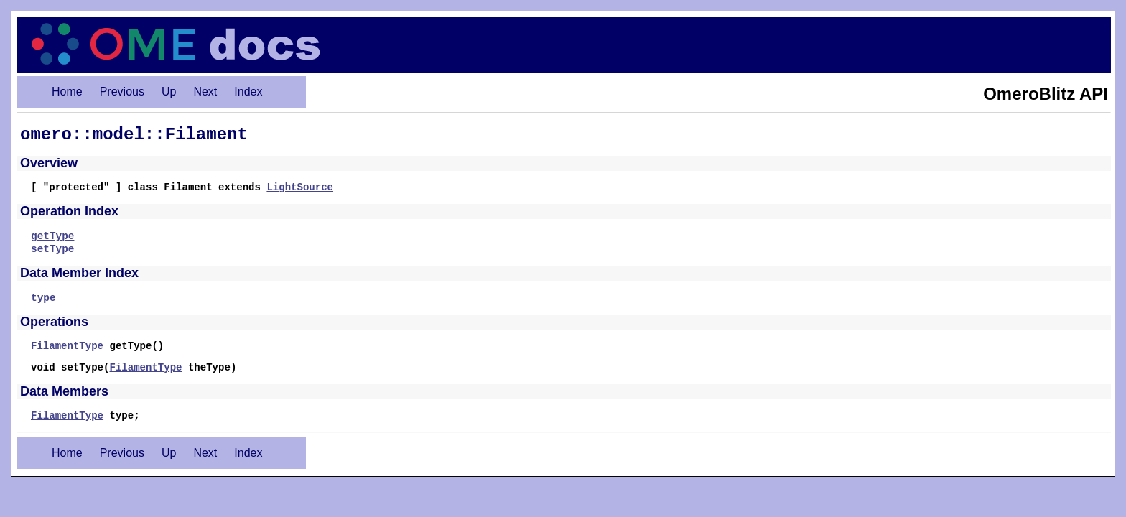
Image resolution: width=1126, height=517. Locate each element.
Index (248, 91)
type (43, 298)
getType (52, 236)
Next (205, 91)
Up (169, 91)
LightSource (299, 187)
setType (52, 249)
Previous (122, 91)
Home (67, 91)
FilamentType (67, 346)
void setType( (70, 367)
